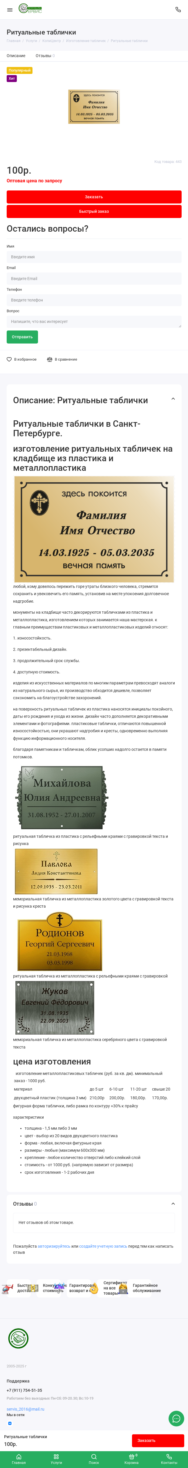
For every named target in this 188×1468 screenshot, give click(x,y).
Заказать (147, 1440)
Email (11, 268)
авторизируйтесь (54, 1246)
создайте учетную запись (103, 1246)
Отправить (22, 337)
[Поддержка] (178, 9)
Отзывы (45, 55)
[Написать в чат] (176, 1418)
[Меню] (10, 9)
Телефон (14, 289)
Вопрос (13, 311)
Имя (10, 246)
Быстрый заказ (94, 211)
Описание (16, 55)
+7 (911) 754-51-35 (24, 1390)
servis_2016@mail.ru (25, 1409)
